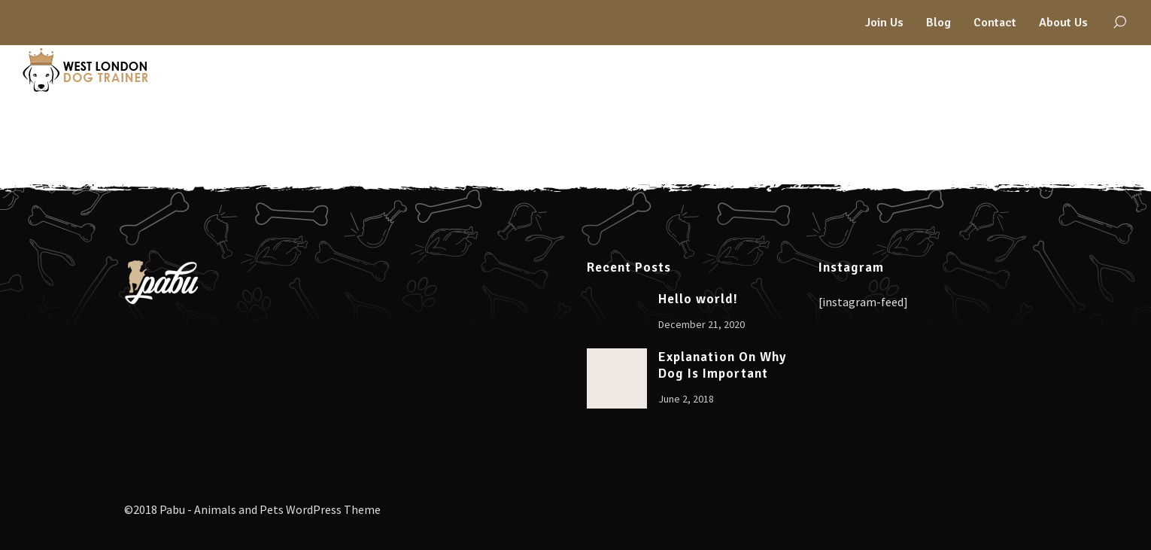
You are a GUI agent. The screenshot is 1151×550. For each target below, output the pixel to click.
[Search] (1119, 23)
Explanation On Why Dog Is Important (722, 365)
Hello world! (698, 299)
